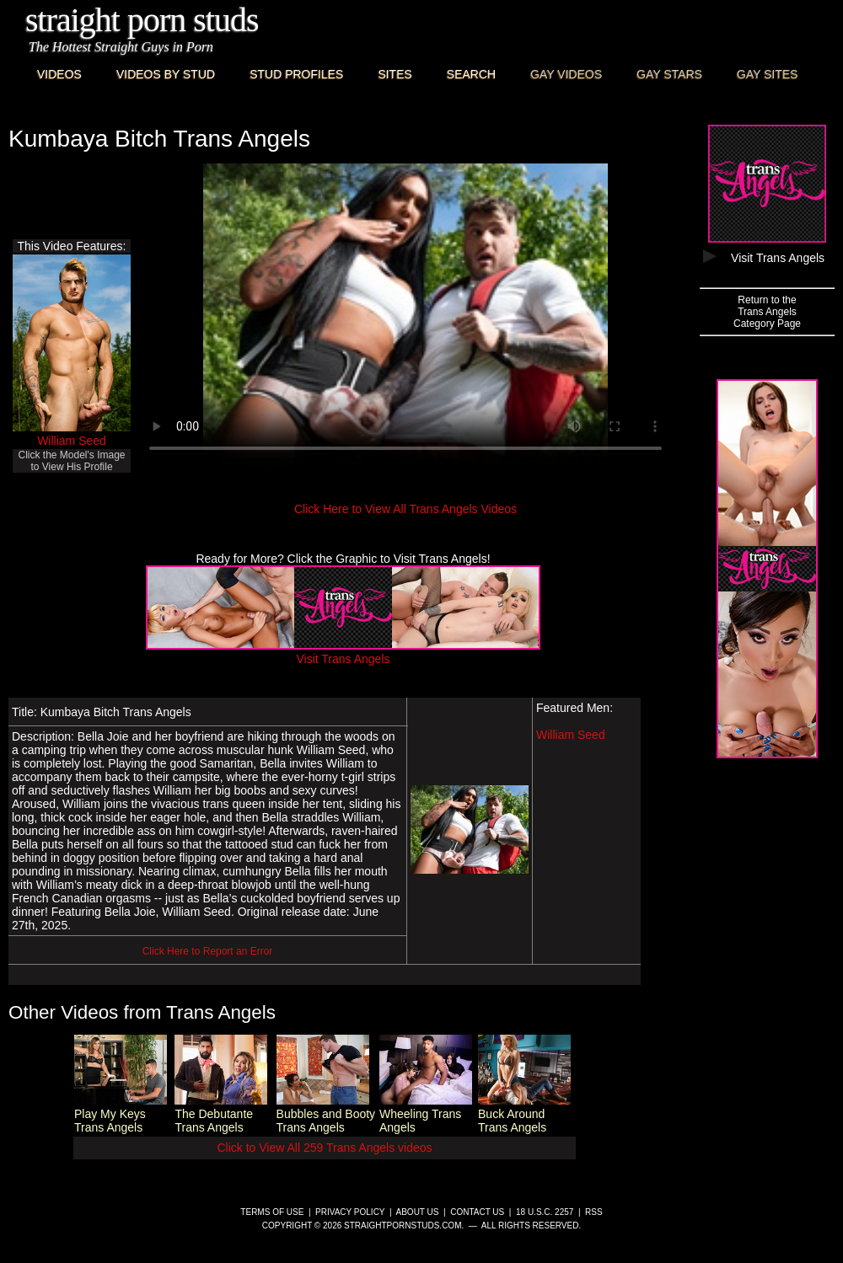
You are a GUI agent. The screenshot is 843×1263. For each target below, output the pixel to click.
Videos (59, 74)
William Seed (71, 440)
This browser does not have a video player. (405, 315)
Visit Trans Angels (343, 652)
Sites (394, 74)
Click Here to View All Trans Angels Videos (405, 509)
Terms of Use (271, 1212)
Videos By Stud (165, 74)
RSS (594, 1212)
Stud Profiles (296, 74)
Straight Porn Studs (142, 20)
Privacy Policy (349, 1212)
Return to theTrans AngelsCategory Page (767, 311)
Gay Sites (767, 74)
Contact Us (477, 1212)
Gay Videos (566, 74)
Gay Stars (669, 74)
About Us (417, 1212)
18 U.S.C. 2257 (544, 1212)
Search (471, 74)
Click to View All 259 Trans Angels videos (324, 1147)
